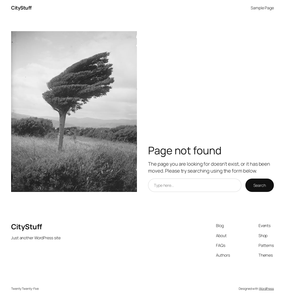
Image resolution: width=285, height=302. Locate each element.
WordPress (266, 288)
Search (259, 185)
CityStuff (21, 7)
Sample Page (262, 7)
